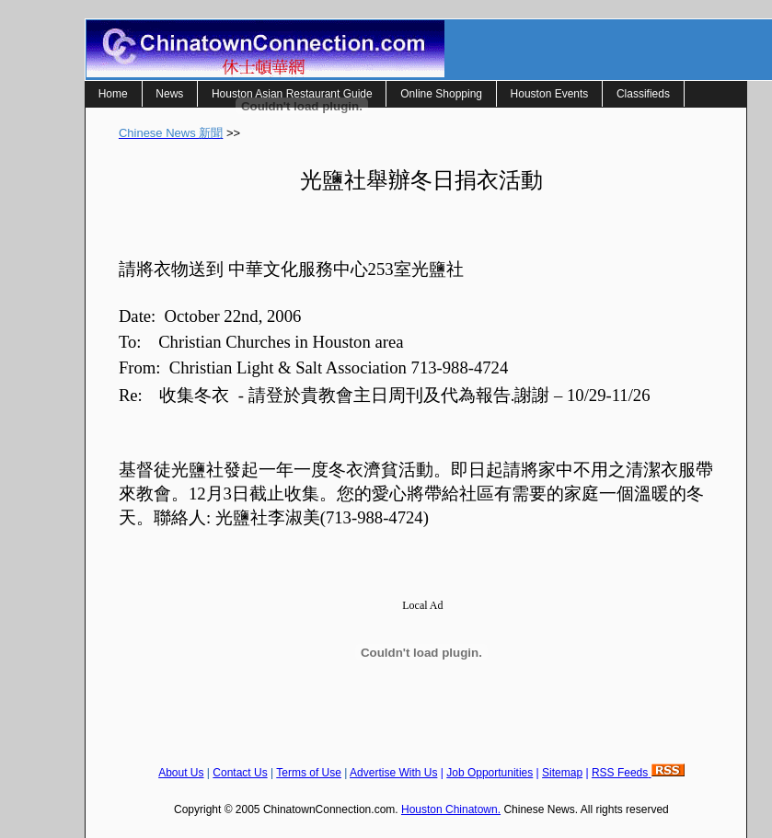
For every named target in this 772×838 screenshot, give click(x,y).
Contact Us (240, 772)
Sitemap (562, 772)
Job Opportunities (489, 772)
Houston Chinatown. (451, 809)
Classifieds (643, 93)
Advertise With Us (393, 772)
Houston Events (550, 93)
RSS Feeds (638, 772)
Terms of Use (308, 772)
